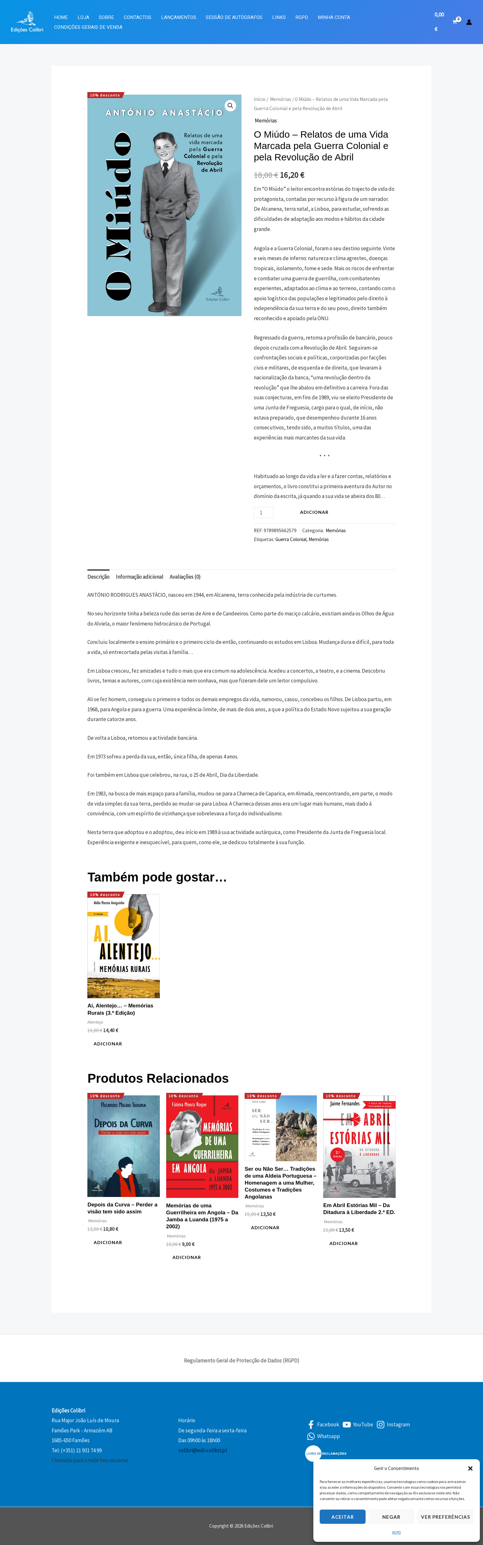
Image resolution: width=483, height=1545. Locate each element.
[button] (470, 1468)
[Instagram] (393, 1424)
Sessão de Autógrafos (234, 17)
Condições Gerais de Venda (88, 27)
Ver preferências (445, 1517)
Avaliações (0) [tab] (185, 576)
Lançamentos (178, 17)
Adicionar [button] (108, 1043)
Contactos (137, 17)
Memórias (280, 99)
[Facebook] (323, 1424)
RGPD (396, 1532)
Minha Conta (334, 17)
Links (279, 17)
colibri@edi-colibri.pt (202, 1450)
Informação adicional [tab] (139, 576)
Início (260, 99)
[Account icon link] (469, 22)
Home (61, 17)
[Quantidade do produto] (263, 512)
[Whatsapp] (323, 1436)
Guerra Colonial (290, 539)
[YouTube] (358, 1424)
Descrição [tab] (98, 576)
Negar (391, 1517)
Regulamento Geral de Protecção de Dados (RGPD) (241, 1360)
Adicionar (314, 512)
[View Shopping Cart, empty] (446, 22)
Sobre (106, 17)
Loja (83, 17)
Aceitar (342, 1517)
